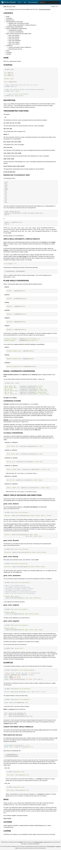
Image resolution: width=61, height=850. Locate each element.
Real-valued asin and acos (15, 49)
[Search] (49, 2)
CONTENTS (8, 13)
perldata (5, 250)
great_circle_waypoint (14, 44)
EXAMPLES (9, 45)
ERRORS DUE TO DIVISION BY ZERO (19, 23)
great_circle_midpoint (14, 42)
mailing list (58, 846)
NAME (7, 16)
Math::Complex (23, 256)
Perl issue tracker (50, 846)
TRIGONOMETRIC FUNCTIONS (14, 21)
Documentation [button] (32, 2)
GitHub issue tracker (38, 842)
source (10, 6)
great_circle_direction (14, 37)
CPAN (13, 6)
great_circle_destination (15, 40)
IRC (17, 848)
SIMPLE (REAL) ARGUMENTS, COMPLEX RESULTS (22, 25)
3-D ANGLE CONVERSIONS (16, 32)
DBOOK (21, 842)
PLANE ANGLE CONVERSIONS (14, 27)
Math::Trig (6, 6)
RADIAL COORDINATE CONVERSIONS (16, 28)
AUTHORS (9, 52)
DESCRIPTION (10, 20)
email (45, 842)
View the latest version (44, 9)
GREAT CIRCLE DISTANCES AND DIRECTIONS (18, 33)
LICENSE (8, 54)
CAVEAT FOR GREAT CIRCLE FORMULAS (20, 47)
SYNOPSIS (9, 18)
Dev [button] (25, 2)
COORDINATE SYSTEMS (15, 30)
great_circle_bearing (14, 38)
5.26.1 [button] (19, 2)
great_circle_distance (14, 35)
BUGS (7, 50)
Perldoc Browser (8, 2)
